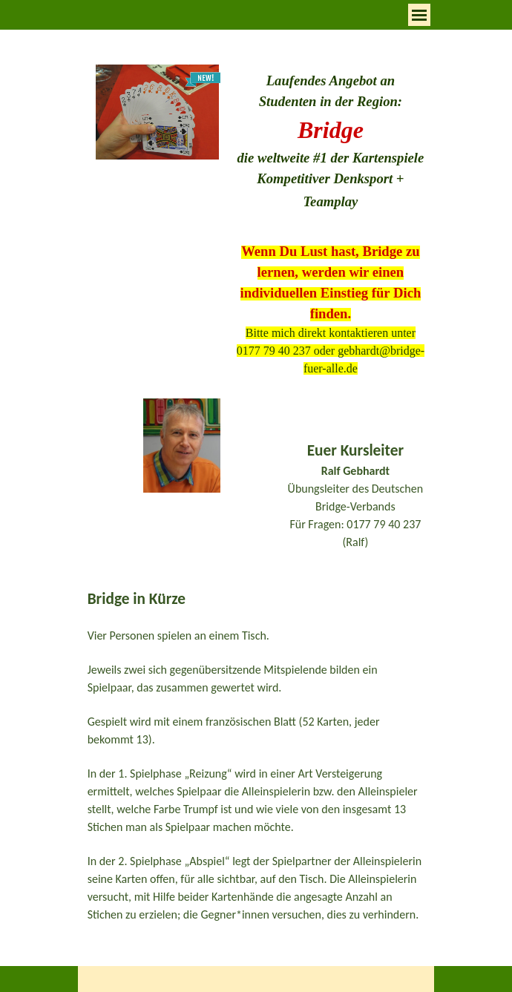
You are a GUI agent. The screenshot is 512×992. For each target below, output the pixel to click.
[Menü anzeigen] (419, 15)
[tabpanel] (330, 141)
